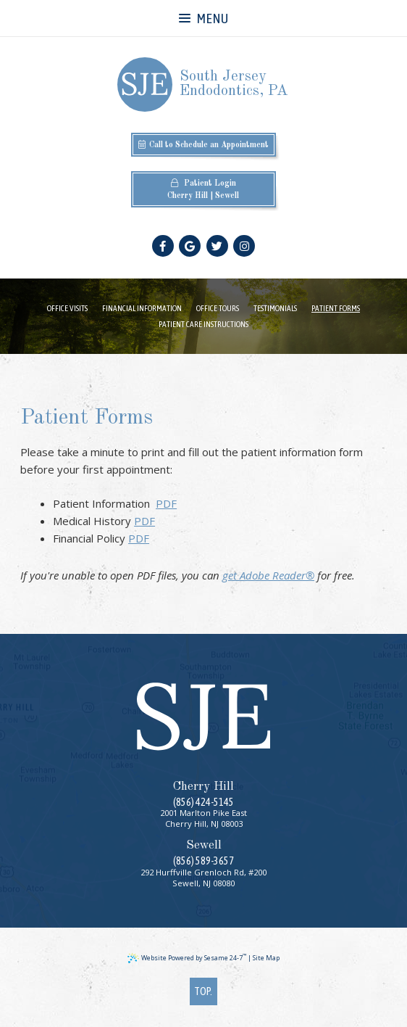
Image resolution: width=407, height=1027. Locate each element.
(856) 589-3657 (203, 861)
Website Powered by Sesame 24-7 (187, 957)
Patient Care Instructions (203, 324)
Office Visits (67, 308)
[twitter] (217, 246)
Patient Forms (335, 308)
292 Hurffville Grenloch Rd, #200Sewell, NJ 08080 (203, 877)
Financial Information (142, 308)
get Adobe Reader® (268, 575)
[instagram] (244, 246)
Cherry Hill (187, 195)
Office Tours (217, 308)
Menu (203, 18)
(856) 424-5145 (203, 802)
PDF (166, 503)
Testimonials (275, 308)
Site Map (266, 957)
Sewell (227, 195)
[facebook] (163, 246)
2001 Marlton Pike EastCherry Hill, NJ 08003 (203, 818)
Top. (203, 991)
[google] (190, 246)
